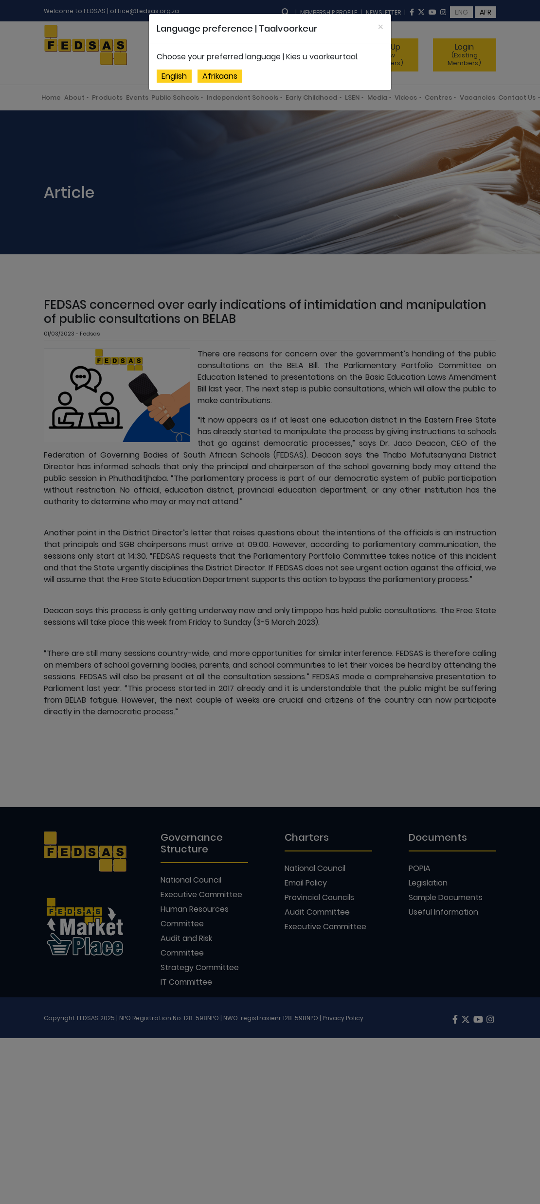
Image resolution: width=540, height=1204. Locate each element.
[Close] (380, 27)
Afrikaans (219, 76)
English (174, 76)
